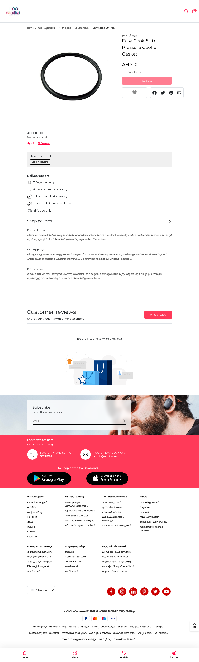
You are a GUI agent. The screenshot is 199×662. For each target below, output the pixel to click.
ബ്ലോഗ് (122, 626)
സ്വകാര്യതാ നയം (124, 632)
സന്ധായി (42, 137)
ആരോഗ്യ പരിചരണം (114, 571)
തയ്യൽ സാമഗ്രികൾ (39, 551)
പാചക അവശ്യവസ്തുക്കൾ (116, 525)
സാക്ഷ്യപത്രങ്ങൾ (124, 639)
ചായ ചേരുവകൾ (111, 502)
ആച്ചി (30, 521)
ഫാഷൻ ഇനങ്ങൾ (149, 502)
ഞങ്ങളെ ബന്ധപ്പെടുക (74, 632)
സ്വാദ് (31, 526)
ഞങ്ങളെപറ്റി (40, 626)
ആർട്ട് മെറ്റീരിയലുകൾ (39, 556)
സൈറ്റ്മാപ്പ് (105, 639)
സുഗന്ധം (145, 507)
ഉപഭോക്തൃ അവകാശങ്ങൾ (44, 632)
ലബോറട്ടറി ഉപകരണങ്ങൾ (116, 551)
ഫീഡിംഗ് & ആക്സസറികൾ (80, 525)
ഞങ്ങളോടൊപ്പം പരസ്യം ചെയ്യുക (69, 626)
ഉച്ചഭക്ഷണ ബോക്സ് (76, 556)
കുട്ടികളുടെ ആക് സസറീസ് (80, 510)
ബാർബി (31, 507)
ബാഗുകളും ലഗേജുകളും (153, 521)
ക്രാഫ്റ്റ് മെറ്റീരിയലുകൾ (39, 561)
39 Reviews (44, 143)
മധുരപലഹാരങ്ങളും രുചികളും (113, 518)
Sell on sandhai (40, 161)
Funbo (31, 531)
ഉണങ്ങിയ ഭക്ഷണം (112, 507)
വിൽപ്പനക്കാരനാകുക (103, 626)
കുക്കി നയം (161, 632)
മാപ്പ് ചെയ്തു (34, 512)
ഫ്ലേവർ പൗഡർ (111, 512)
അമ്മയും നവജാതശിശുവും (79, 520)
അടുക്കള (66, 28)
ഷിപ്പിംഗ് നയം (145, 632)
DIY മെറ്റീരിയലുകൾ (38, 566)
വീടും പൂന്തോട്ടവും (47, 28)
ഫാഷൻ (144, 512)
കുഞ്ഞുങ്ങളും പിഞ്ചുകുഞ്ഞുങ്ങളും (76, 504)
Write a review (158, 314)
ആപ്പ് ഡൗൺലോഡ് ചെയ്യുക (146, 626)
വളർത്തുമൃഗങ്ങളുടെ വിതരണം (151, 528)
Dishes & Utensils (74, 561)
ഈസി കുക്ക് (130, 35)
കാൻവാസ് (33, 571)
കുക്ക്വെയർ (82, 28)
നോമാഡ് (32, 516)
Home (30, 28)
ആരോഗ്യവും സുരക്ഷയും (117, 561)
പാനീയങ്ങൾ (71, 571)
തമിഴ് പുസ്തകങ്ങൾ (149, 516)
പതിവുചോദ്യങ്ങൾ (100, 632)
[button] (186, 11)
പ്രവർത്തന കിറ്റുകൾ (76, 515)
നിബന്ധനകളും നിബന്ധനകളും (79, 639)
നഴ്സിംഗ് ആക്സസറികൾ (115, 556)
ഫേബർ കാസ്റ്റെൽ (37, 502)
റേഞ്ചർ (32, 536)
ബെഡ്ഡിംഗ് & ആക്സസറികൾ (118, 566)
